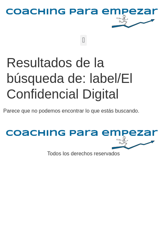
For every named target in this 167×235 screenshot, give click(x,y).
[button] (83, 40)
